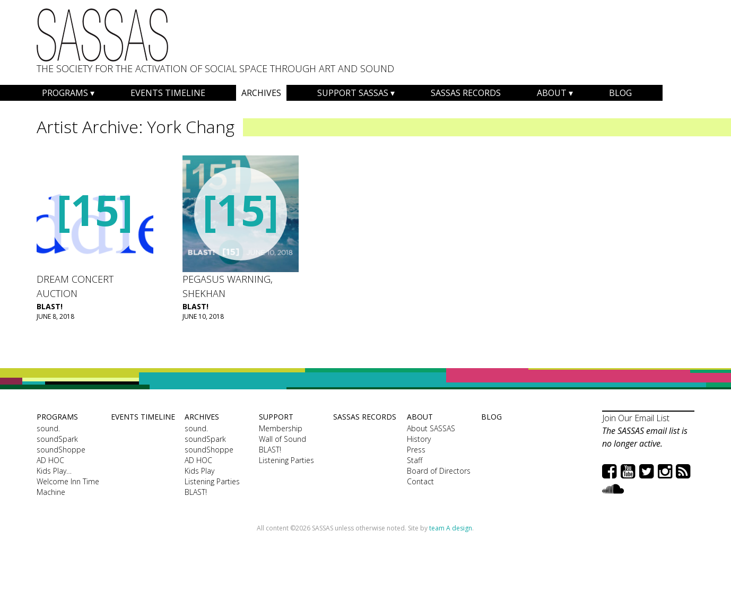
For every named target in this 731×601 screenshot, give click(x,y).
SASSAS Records (466, 93)
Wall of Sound (282, 439)
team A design (450, 528)
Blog (620, 93)
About (552, 93)
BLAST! (50, 306)
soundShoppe (61, 450)
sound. (48, 428)
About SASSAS (431, 428)
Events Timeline (167, 93)
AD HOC (50, 460)
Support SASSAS (352, 93)
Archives (261, 93)
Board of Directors (439, 471)
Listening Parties (212, 481)
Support (276, 417)
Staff (414, 460)
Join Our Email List (635, 418)
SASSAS (102, 35)
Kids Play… (54, 471)
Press (416, 450)
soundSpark (57, 439)
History (419, 439)
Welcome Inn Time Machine (68, 486)
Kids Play (199, 471)
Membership (280, 428)
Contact (420, 481)
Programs (65, 93)
